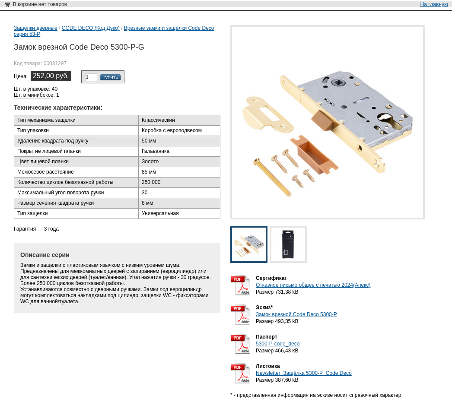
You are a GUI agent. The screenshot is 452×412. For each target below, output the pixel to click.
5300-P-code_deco (277, 344)
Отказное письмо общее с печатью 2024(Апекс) (313, 285)
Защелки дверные (35, 28)
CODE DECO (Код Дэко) (91, 28)
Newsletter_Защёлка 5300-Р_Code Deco (304, 373)
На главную (434, 4)
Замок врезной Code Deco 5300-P (296, 314)
